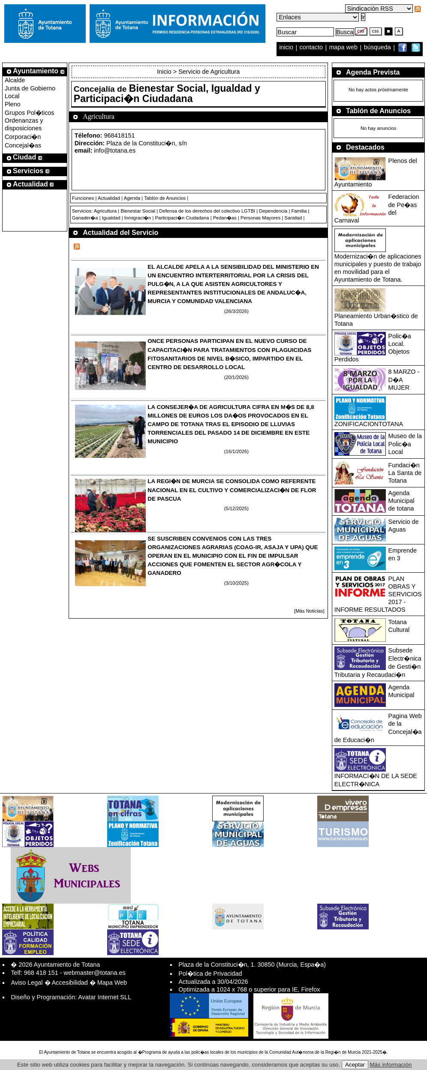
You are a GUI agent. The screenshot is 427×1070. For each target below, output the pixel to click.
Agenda (132, 198)
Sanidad (293, 217)
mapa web (344, 47)
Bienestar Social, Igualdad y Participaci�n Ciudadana (167, 93)
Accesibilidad (70, 982)
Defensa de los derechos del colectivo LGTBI (207, 210)
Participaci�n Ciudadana (182, 217)
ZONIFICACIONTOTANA (368, 424)
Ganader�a (85, 217)
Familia (299, 210)
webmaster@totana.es (95, 972)
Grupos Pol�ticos (29, 112)
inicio (287, 47)
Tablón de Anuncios (165, 198)
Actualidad (109, 198)
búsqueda (378, 47)
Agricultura (105, 210)
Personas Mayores (260, 217)
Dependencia (273, 210)
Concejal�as (23, 145)
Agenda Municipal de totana (401, 501)
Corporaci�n (23, 136)
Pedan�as (225, 217)
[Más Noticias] (309, 610)
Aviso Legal (26, 982)
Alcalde (15, 80)
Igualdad (111, 217)
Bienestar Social (137, 210)
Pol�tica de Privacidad (210, 973)
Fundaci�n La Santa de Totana (405, 473)
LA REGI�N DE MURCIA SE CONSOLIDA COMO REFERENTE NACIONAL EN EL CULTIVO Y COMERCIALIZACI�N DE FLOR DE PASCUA (231, 490)
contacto (311, 47)
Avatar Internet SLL (104, 997)
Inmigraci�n (137, 217)
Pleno (13, 104)
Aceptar (355, 1064)
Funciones (83, 198)
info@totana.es (114, 150)
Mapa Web (112, 982)
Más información (391, 1064)
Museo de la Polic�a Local (405, 444)
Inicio (165, 71)
